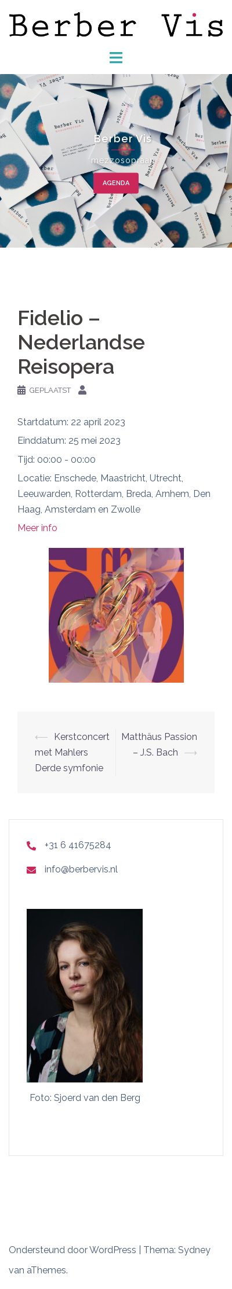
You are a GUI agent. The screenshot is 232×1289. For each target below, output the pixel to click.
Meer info (37, 527)
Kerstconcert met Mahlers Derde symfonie (72, 752)
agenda (116, 183)
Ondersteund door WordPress (72, 1249)
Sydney (194, 1249)
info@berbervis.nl (81, 869)
